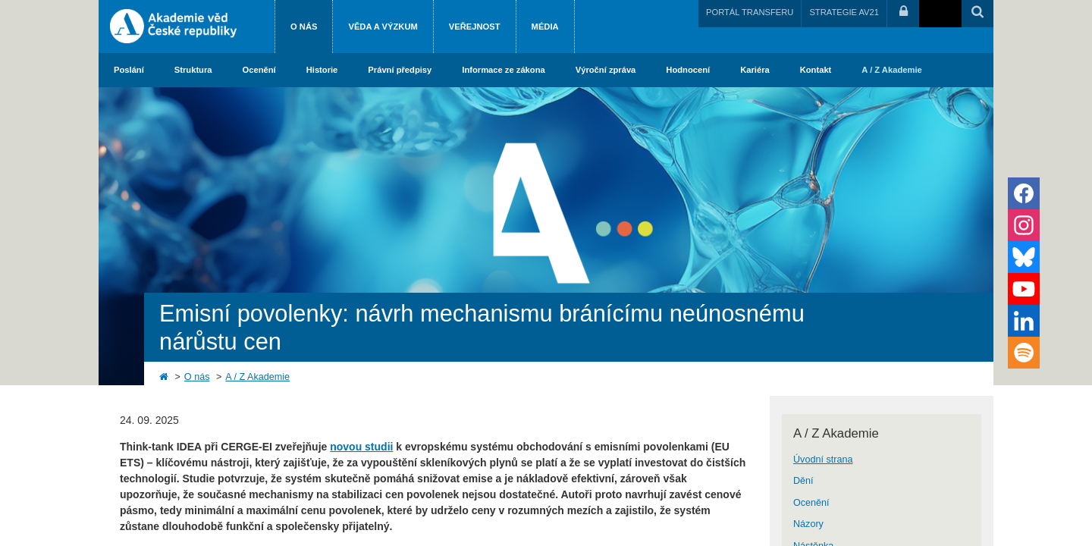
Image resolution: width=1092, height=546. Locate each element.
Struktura (193, 69)
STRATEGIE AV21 (844, 12)
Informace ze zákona (503, 69)
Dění (803, 480)
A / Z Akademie (891, 69)
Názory (808, 524)
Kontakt (816, 69)
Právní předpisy (399, 69)
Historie (322, 69)
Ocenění (259, 69)
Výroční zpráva (606, 69)
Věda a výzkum (382, 26)
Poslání (129, 69)
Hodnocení (688, 69)
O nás (303, 26)
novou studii (361, 447)
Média (545, 26)
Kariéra (755, 69)
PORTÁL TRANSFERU (749, 12)
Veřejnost (474, 26)
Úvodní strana (822, 459)
